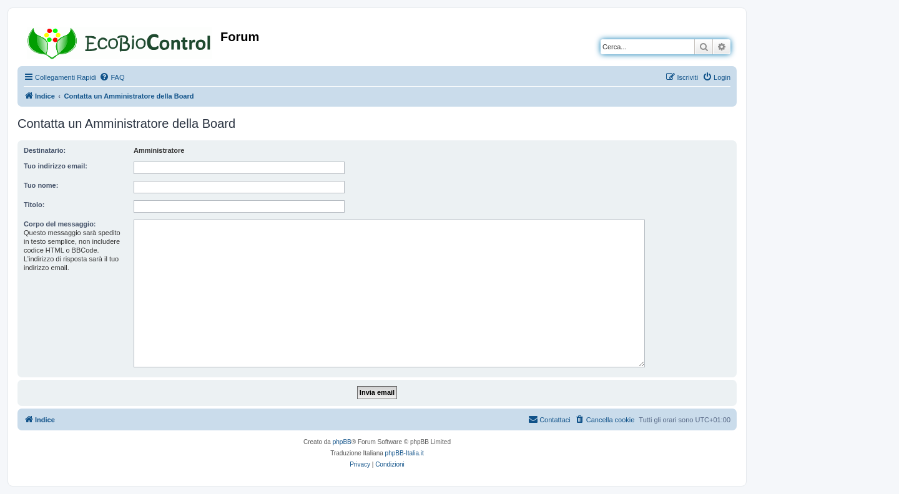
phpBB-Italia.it (404, 453)
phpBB (342, 441)
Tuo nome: (41, 185)
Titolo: (34, 204)
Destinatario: (45, 150)
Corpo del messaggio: (60, 224)
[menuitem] (111, 77)
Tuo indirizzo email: (55, 166)
